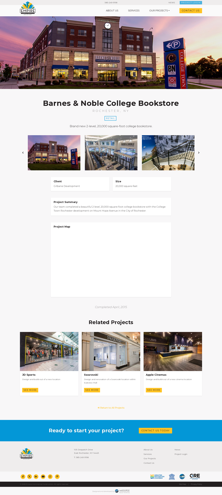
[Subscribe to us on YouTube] (43, 476)
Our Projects (158, 10)
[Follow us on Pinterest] (57, 476)
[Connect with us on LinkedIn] (36, 476)
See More (30, 390)
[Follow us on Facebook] (23, 476)
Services (134, 10)
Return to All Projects (111, 407)
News (171, 2)
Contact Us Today (155, 430)
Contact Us (191, 10)
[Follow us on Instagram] (50, 476)
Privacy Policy (196, 484)
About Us (112, 10)
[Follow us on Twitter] (29, 476)
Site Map (182, 484)
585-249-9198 (111, 2)
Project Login (191, 2)
